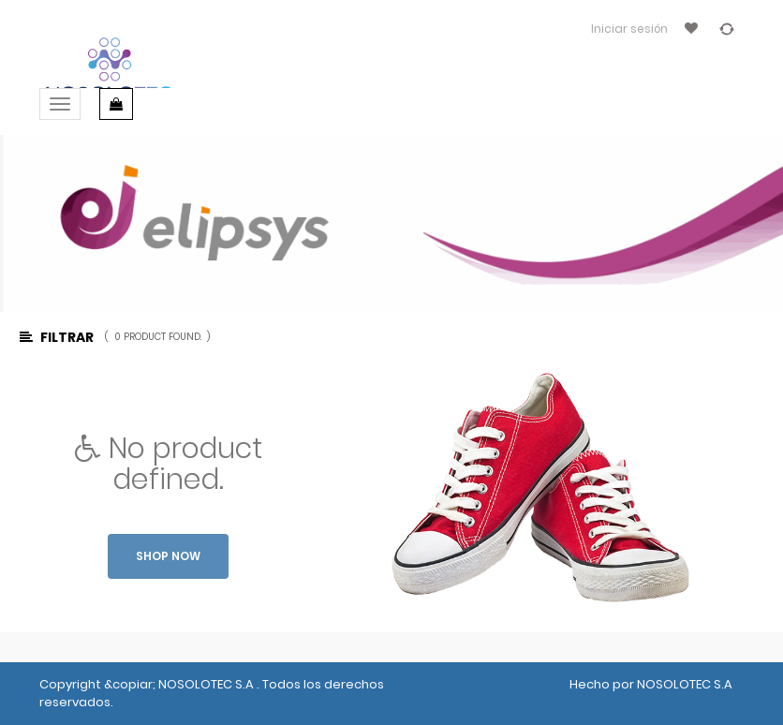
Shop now (168, 556)
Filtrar (57, 337)
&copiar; (131, 684)
